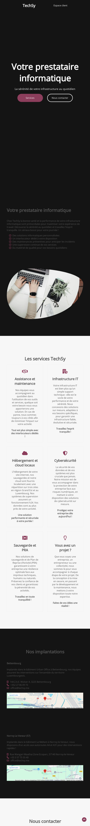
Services (30, 97)
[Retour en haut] (84, 819)
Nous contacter (60, 97)
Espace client (60, 5)
